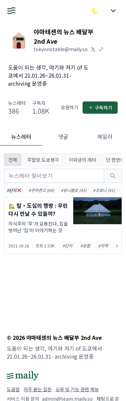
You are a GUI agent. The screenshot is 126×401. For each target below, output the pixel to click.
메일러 (105, 136)
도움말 (13, 389)
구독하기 (100, 107)
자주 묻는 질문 (38, 389)
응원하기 (69, 107)
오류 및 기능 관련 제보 (77, 389)
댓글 (63, 136)
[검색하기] (113, 176)
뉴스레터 (21, 136)
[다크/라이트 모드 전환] (95, 11)
